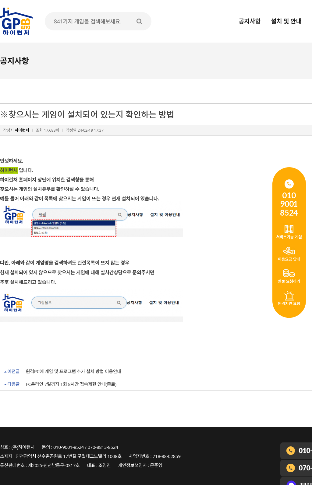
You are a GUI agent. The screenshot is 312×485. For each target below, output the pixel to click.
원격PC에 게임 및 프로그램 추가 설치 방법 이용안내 (73, 371)
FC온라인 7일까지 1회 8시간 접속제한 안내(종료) (71, 384)
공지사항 (250, 21)
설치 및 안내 (286, 21)
